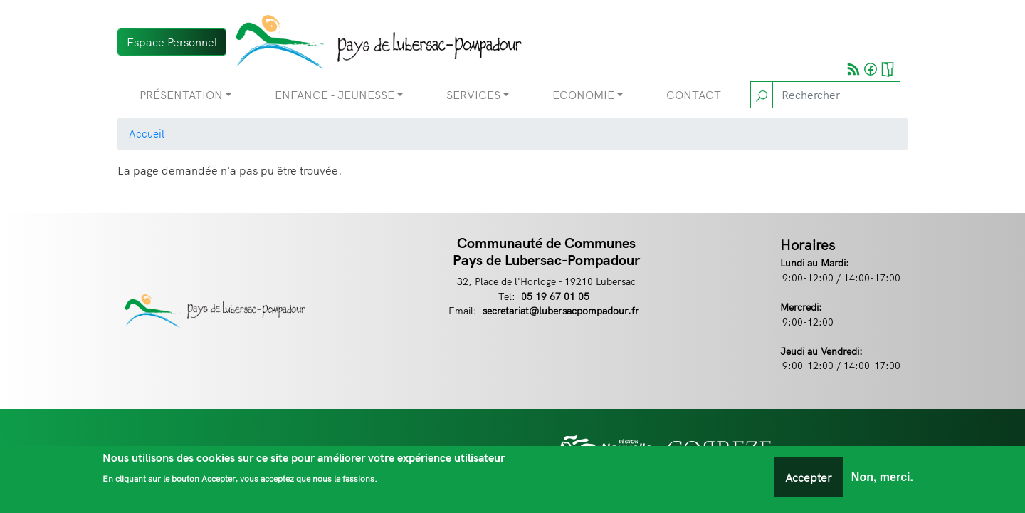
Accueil (146, 133)
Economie (583, 95)
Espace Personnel (172, 42)
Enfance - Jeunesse (334, 95)
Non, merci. (882, 480)
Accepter (808, 480)
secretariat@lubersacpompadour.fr (561, 310)
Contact (693, 95)
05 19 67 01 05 (555, 296)
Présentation (181, 95)
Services (473, 95)
